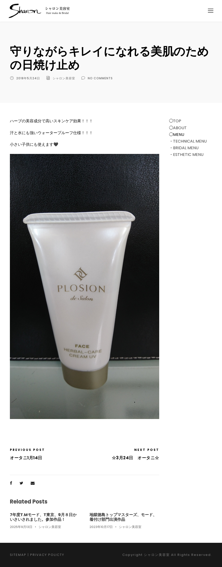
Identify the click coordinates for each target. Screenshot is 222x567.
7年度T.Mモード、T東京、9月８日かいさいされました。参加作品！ (43, 517)
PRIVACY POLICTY (47, 554)
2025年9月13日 (21, 527)
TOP (177, 121)
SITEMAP (18, 554)
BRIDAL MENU (186, 148)
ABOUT (180, 128)
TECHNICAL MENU (190, 141)
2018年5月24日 (28, 78)
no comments (100, 78)
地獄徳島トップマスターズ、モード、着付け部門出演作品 (123, 517)
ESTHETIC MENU (188, 154)
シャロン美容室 (64, 78)
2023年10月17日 (101, 527)
